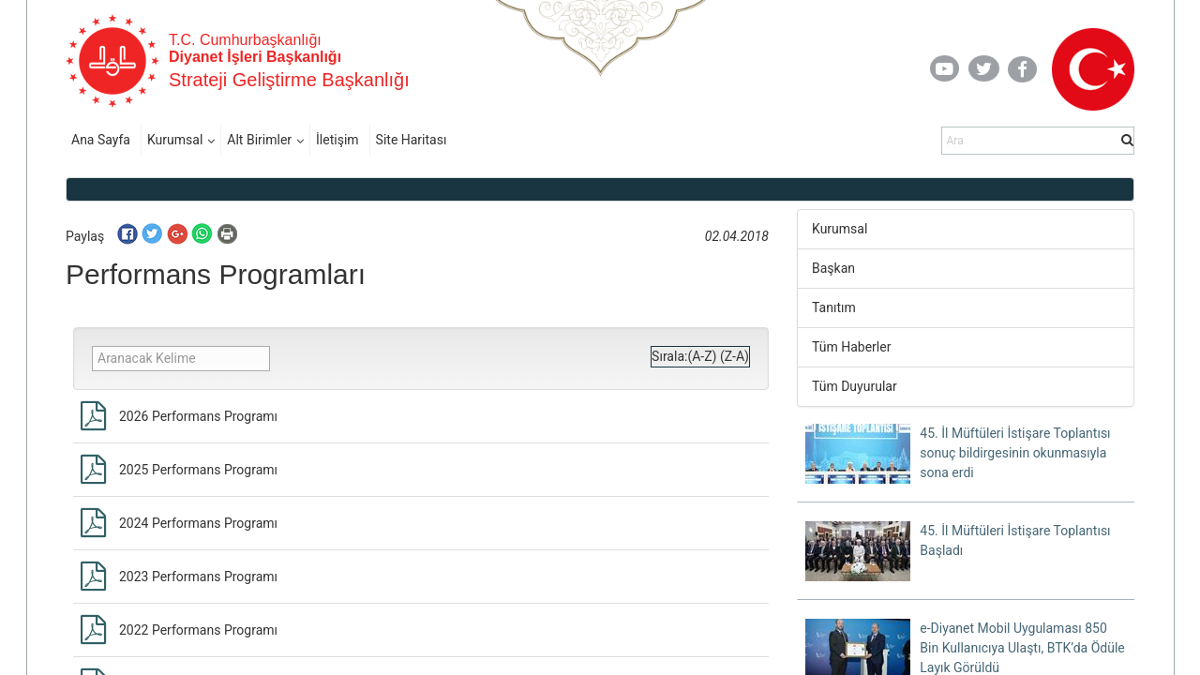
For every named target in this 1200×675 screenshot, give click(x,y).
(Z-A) (734, 356)
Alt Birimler (259, 139)
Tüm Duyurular (854, 386)
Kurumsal (174, 139)
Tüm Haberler (851, 346)
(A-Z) (701, 356)
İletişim (337, 139)
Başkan (833, 268)
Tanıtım (834, 307)
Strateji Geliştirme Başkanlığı (289, 79)
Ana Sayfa (100, 139)
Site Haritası (411, 139)
